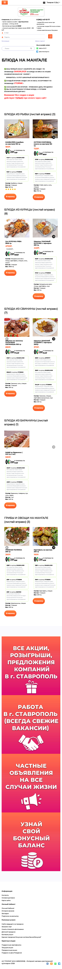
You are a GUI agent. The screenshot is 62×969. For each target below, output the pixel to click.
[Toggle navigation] (5, 3)
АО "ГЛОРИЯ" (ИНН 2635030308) (13, 961)
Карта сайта (6, 900)
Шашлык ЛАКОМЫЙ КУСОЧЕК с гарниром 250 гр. (42, 243)
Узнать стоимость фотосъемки (13, 929)
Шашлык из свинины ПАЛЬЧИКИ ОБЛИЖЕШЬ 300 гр (14, 342)
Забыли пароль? (40, 41)
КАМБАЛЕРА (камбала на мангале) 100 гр (14, 143)
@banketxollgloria (42, 51)
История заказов (8, 911)
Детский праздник (8, 932)
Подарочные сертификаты (11, 945)
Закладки (5, 913)
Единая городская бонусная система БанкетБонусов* (21, 937)
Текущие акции (7, 947)
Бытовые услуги (7, 934)
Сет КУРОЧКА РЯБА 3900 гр (13, 242)
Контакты (5, 895)
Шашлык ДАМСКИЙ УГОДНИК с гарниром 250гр (43, 342)
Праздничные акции (9, 950)
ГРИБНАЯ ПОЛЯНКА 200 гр (13, 551)
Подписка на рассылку (10, 916)
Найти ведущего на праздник (13, 924)
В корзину (10, 197)
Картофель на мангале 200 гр (43, 551)
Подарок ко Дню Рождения (12, 953)
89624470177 (41, 48)
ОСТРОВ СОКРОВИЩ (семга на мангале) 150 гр (43, 144)
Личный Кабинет (8, 908)
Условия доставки (8, 898)
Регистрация (5, 41)
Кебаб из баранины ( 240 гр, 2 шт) (13, 453)
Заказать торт (7, 927)
